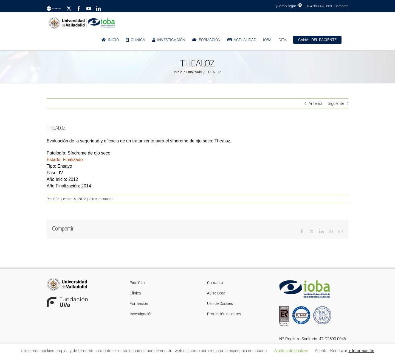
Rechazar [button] (338, 350)
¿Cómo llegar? (289, 6)
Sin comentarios (101, 199)
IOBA (56, 199)
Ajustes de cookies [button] (291, 350)
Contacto (341, 6)
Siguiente (336, 103)
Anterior (316, 103)
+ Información (361, 350)
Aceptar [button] (322, 350)
